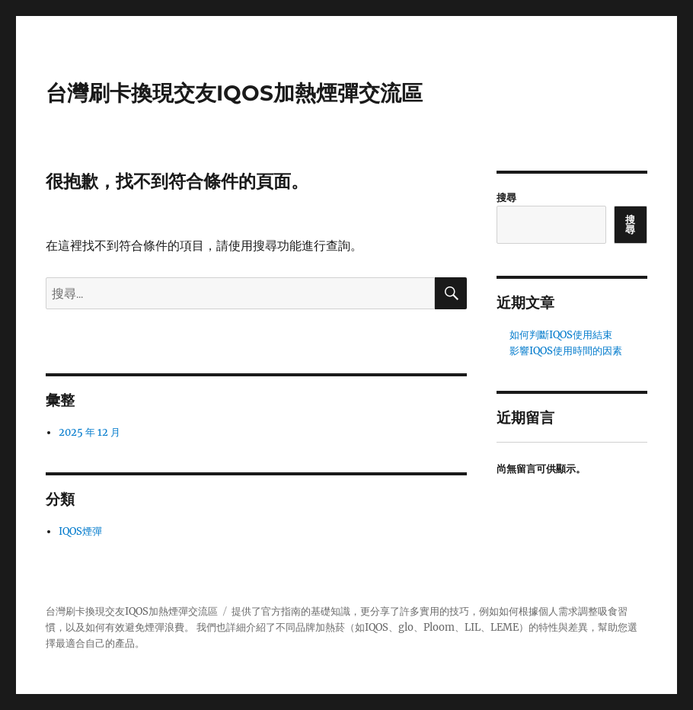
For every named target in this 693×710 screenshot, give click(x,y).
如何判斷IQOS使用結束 (560, 334)
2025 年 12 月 (89, 432)
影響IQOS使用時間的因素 (565, 350)
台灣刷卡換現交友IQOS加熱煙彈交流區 (234, 93)
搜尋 (506, 197)
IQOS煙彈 (80, 531)
